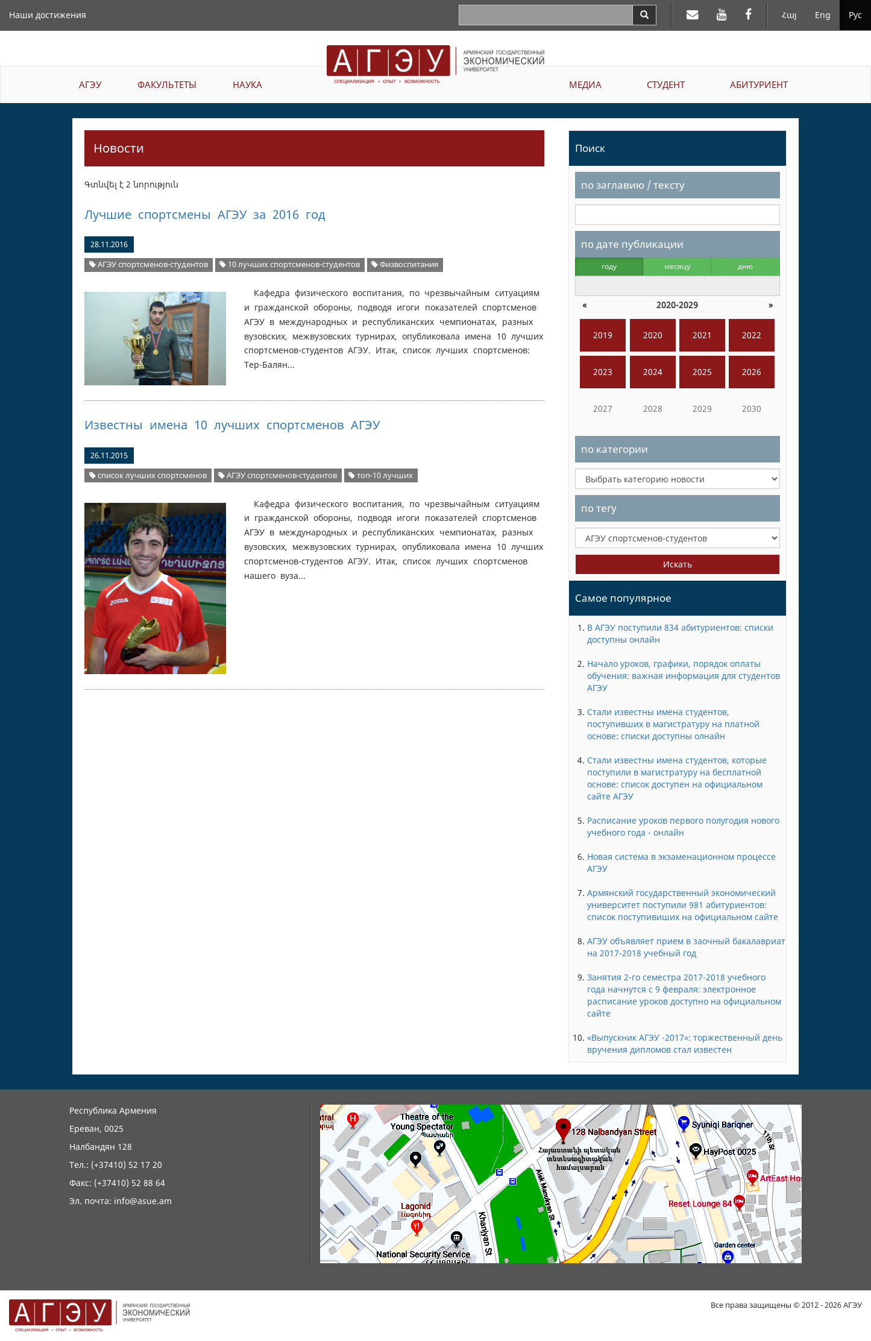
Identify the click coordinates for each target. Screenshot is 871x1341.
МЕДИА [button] (585, 84)
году (609, 266)
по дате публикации (632, 244)
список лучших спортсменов (148, 475)
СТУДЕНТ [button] (666, 84)
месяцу (677, 266)
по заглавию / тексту (633, 185)
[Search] (644, 15)
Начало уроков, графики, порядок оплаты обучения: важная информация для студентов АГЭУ (683, 675)
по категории (614, 449)
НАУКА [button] (247, 84)
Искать (677, 564)
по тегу (599, 508)
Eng (823, 15)
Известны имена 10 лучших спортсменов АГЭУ (231, 425)
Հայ (789, 15)
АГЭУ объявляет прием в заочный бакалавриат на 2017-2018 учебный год (686, 947)
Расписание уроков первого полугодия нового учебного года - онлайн (683, 826)
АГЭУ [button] (90, 84)
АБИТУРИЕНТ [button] (759, 84)
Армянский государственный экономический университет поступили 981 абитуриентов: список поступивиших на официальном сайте (682, 905)
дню (745, 266)
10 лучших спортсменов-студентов (289, 264)
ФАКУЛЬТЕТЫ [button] (167, 84)
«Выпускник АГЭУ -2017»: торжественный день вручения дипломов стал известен (684, 1043)
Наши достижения (47, 15)
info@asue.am (143, 1201)
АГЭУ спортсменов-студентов (148, 264)
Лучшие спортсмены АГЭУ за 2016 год (204, 214)
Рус (855, 15)
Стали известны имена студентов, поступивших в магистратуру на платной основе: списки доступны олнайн (673, 724)
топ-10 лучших (380, 475)
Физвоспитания (404, 264)
